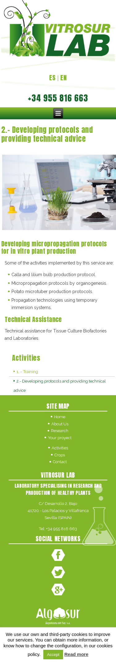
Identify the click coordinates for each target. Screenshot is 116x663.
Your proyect (59, 437)
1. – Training (27, 371)
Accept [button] (53, 654)
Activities (60, 448)
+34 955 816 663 (61, 528)
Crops (59, 455)
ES (52, 77)
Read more (76, 654)
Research (59, 430)
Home (59, 417)
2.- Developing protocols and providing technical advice (60, 386)
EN (63, 77)
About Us (59, 424)
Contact (60, 461)
